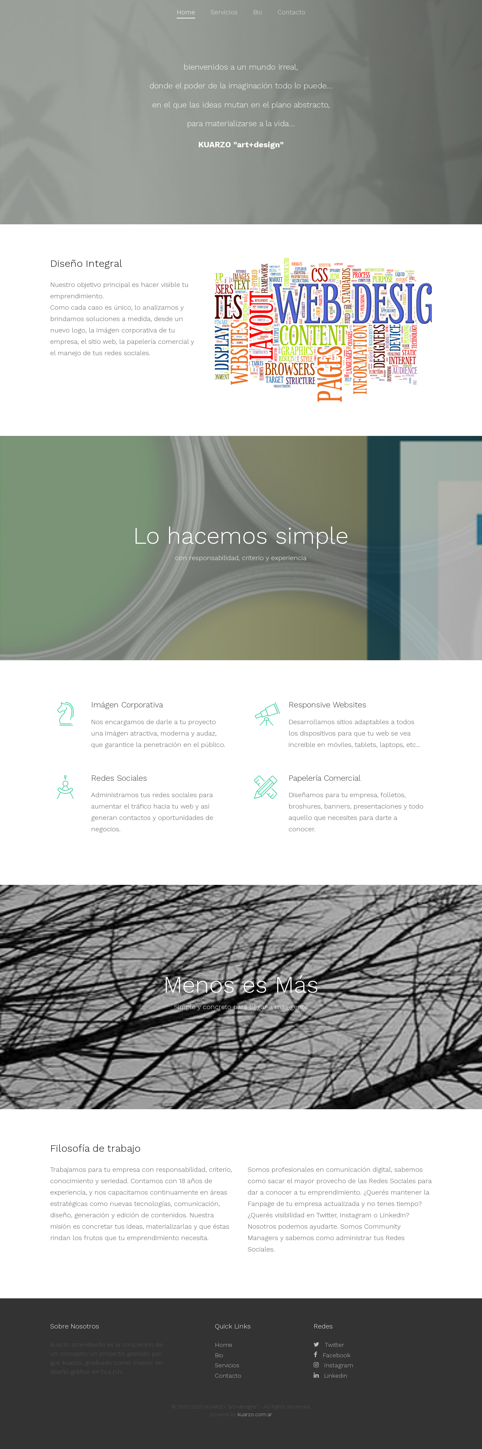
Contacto (228, 1375)
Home (223, 1344)
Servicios (227, 1365)
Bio (219, 1355)
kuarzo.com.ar (255, 1415)
